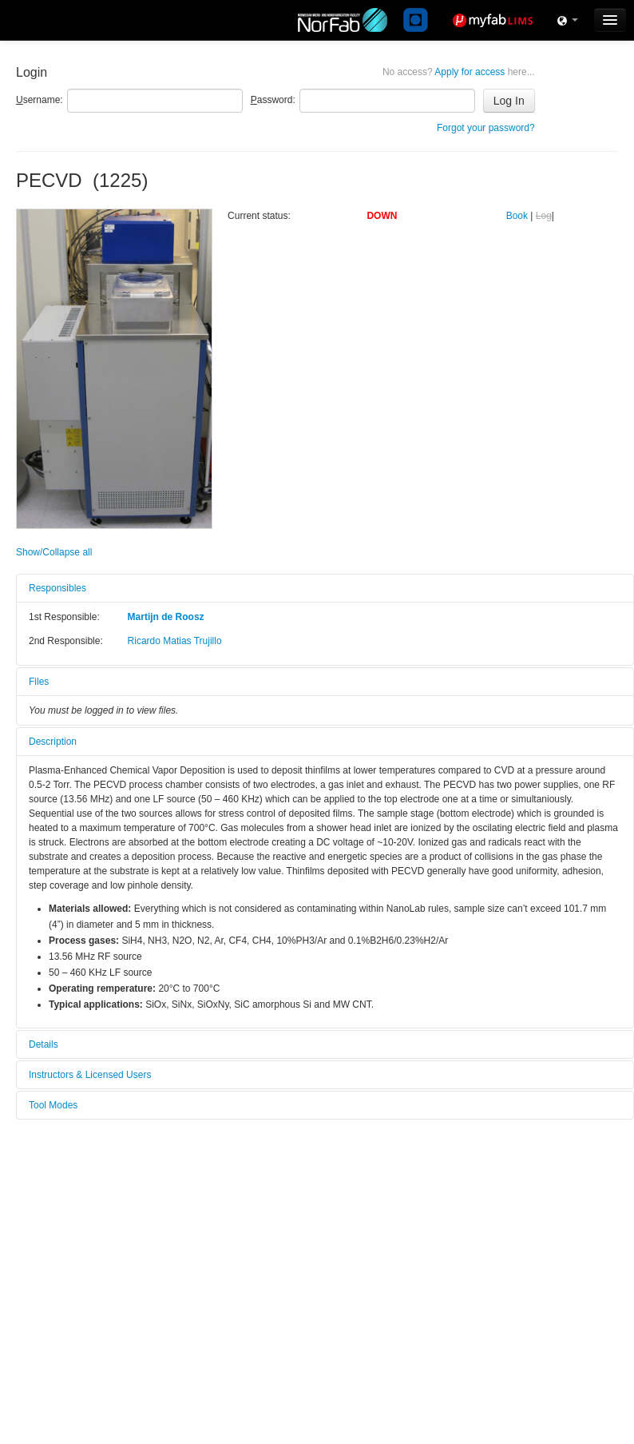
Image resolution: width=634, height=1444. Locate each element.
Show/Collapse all (54, 552)
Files (39, 681)
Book (517, 215)
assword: (273, 100)
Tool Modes (53, 1105)
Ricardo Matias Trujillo (175, 640)
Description (53, 741)
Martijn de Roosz (166, 617)
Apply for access (458, 72)
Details (43, 1044)
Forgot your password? (486, 127)
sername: (39, 100)
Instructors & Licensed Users (90, 1074)
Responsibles (57, 588)
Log (544, 215)
